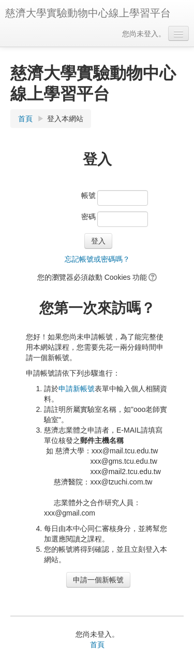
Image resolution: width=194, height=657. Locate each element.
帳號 (88, 195)
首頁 (25, 119)
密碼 (88, 216)
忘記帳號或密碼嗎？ (97, 259)
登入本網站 (65, 119)
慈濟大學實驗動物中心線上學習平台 (88, 13)
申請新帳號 (76, 388)
